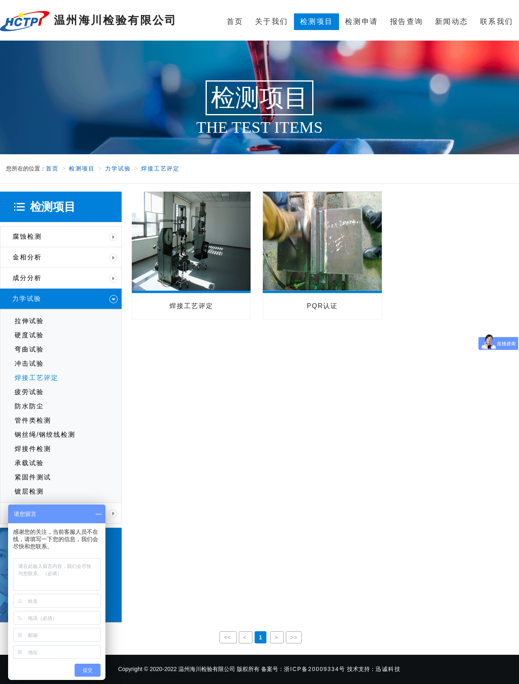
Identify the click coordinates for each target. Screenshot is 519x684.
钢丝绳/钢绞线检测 (45, 434)
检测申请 (361, 21)
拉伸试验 (29, 320)
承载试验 (29, 463)
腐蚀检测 (65, 237)
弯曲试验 (29, 349)
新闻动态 (451, 21)
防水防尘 (29, 406)
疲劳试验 (29, 391)
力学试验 (118, 168)
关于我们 (271, 21)
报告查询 (406, 21)
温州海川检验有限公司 (88, 21)
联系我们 (496, 21)
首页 (235, 21)
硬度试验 (29, 335)
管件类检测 (33, 420)
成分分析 (65, 278)
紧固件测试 (33, 477)
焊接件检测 (33, 448)
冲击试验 (29, 363)
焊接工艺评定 (160, 168)
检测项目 (316, 21)
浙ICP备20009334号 (314, 669)
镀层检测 (29, 491)
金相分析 (65, 257)
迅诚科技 (388, 669)
